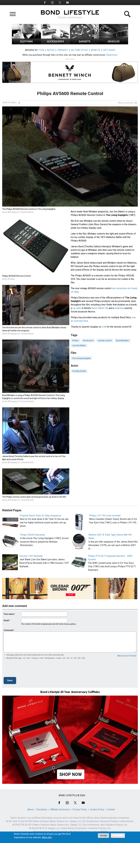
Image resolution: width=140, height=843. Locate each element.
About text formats (126, 655)
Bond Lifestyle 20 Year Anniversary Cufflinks (70, 692)
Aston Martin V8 (99, 308)
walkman (119, 308)
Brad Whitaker (122, 340)
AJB (104, 326)
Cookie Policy (97, 809)
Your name (9, 614)
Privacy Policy (79, 809)
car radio (76, 308)
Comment (8, 630)
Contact (111, 809)
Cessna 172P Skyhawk (31, 556)
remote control (105, 340)
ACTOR (50, 50)
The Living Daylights (81, 358)
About (30, 809)
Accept (103, 835)
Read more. (112, 54)
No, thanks (118, 836)
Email (6, 620)
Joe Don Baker (79, 345)
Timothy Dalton (79, 371)
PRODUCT (62, 50)
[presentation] (26, 669)
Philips (75, 340)
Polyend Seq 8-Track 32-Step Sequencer (40, 515)
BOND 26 (95, 50)
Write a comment (126, 103)
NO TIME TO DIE (79, 50)
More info (47, 837)
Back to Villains (10, 102)
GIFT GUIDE (109, 50)
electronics (88, 340)
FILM (41, 50)
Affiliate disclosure (59, 809)
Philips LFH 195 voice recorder (105, 515)
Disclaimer (41, 809)
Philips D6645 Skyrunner (32, 534)
